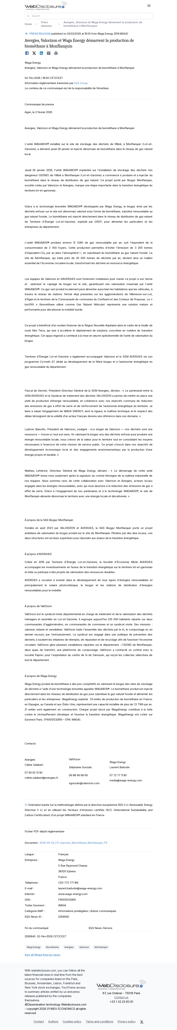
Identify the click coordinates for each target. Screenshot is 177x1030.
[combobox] (89, 16)
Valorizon (84, 947)
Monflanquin (101, 947)
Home (28, 24)
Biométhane (52, 947)
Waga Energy (33, 947)
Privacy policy (127, 1021)
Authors (53, 1021)
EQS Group (81, 83)
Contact (39, 1021)
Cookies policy (72, 1021)
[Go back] (37, 33)
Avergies (69, 947)
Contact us (121, 997)
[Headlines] (46, 5)
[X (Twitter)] (142, 1021)
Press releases (46, 24)
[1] (79, 253)
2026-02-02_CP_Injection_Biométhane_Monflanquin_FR (73, 842)
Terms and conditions (99, 1021)
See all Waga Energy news (42, 954)
